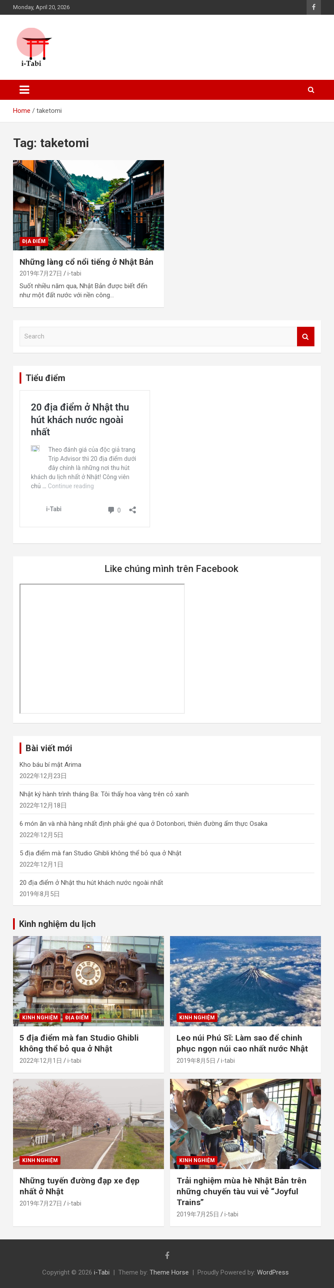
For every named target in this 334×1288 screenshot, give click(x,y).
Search (305, 336)
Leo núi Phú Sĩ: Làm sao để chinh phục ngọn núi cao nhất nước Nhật (242, 1043)
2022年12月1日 (41, 1060)
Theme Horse (169, 1272)
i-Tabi (102, 1272)
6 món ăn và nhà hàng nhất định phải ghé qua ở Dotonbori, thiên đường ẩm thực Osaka (143, 824)
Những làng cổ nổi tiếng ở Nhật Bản (87, 262)
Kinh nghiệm (40, 1018)
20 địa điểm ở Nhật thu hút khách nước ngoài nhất (91, 883)
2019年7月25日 (198, 1214)
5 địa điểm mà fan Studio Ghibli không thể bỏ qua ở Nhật (100, 853)
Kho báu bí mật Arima (50, 765)
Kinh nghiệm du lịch (57, 924)
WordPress (273, 1272)
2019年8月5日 (196, 1060)
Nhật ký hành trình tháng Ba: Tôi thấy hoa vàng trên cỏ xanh (104, 794)
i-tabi (74, 273)
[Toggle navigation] (24, 90)
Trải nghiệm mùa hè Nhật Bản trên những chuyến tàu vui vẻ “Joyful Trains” (242, 1191)
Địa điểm (34, 241)
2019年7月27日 (41, 273)
